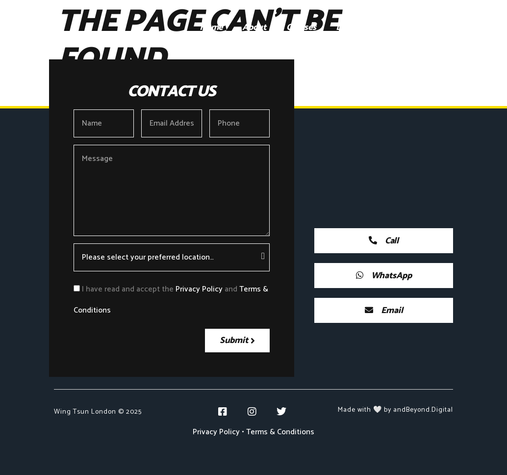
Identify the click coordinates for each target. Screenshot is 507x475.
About (254, 27)
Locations (354, 27)
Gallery (406, 27)
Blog (447, 27)
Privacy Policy (199, 289)
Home (211, 27)
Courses (301, 27)
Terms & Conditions (280, 432)
